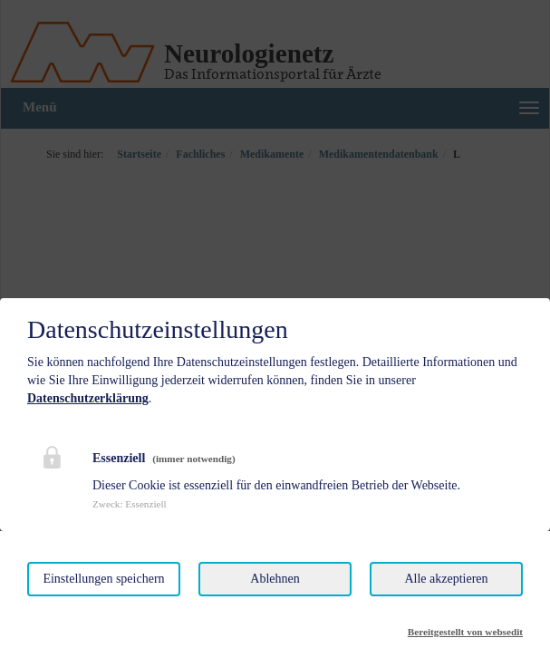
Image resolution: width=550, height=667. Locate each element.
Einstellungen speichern (103, 578)
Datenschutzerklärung (88, 398)
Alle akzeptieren (445, 578)
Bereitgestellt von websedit (465, 631)
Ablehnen (274, 578)
